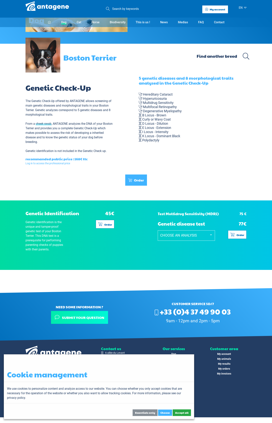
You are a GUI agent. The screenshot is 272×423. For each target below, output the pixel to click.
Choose (165, 412)
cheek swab (43, 140)
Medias (183, 22)
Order (136, 197)
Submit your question (79, 317)
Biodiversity (118, 22)
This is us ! (143, 22)
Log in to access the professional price (48, 180)
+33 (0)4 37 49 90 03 (193, 311)
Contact (219, 22)
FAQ (201, 22)
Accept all (182, 412)
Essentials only (145, 412)
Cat (79, 22)
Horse (95, 22)
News (164, 22)
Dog (63, 22)
